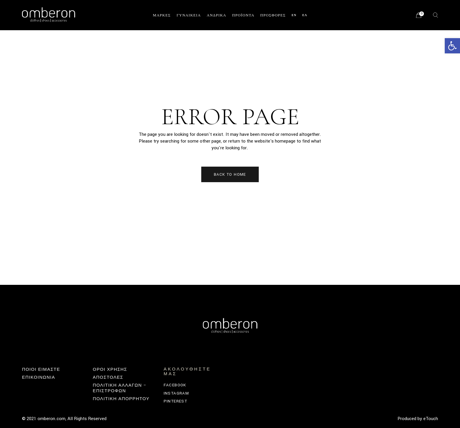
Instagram (176, 393)
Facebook (175, 385)
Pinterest (175, 401)
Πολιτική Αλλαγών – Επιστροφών (119, 388)
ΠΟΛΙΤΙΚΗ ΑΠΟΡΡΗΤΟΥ (121, 399)
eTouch (430, 418)
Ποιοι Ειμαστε (41, 369)
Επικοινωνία (38, 377)
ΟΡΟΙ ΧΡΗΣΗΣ (110, 369)
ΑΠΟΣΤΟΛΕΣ (108, 377)
